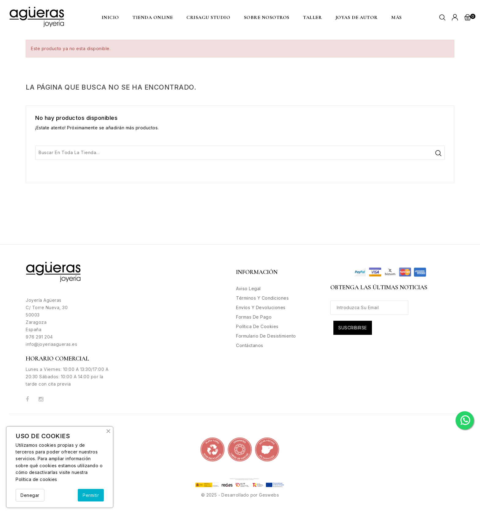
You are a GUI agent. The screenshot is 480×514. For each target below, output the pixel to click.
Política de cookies (36, 479)
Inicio (110, 17)
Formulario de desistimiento (266, 335)
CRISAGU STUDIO (208, 17)
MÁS (396, 17)
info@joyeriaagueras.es (51, 344)
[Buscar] (240, 153)
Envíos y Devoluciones (261, 307)
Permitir (91, 495)
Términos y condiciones (262, 298)
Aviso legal (248, 288)
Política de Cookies (257, 326)
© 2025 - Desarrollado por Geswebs (240, 494)
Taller (312, 17)
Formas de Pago (254, 317)
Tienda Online (153, 17)
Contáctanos (249, 345)
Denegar (30, 495)
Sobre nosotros (267, 17)
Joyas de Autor (357, 17)
